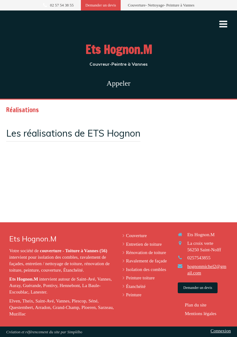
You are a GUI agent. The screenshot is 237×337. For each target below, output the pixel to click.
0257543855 (198, 257)
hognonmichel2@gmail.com (206, 269)
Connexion (220, 330)
